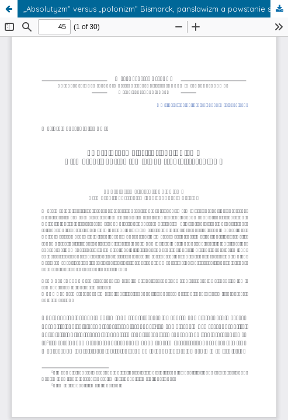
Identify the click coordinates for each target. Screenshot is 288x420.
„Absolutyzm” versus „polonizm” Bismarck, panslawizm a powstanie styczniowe (155, 8)
